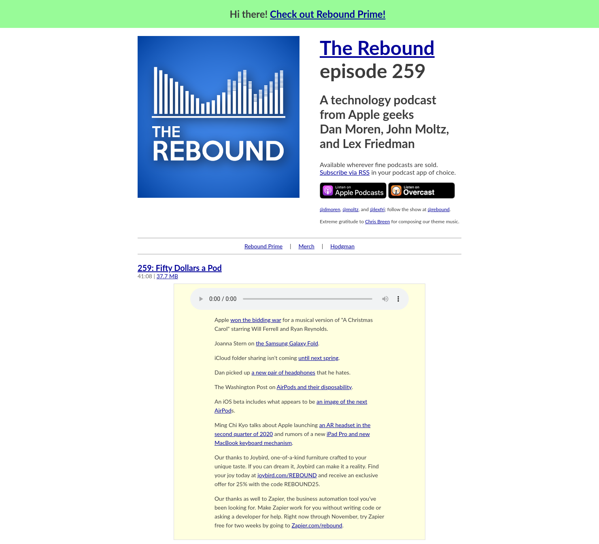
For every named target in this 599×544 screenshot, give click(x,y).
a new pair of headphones (283, 372)
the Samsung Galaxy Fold (287, 343)
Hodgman (342, 246)
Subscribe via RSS (345, 172)
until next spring (318, 357)
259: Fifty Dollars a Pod (180, 268)
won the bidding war (255, 319)
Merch (306, 246)
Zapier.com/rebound (316, 525)
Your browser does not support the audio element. (299, 299)
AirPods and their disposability (314, 386)
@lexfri (377, 209)
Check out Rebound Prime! (327, 14)
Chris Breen (377, 221)
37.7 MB (167, 276)
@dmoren (330, 209)
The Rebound (377, 47)
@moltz (350, 209)
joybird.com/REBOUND (287, 475)
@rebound (439, 209)
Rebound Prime (263, 246)
